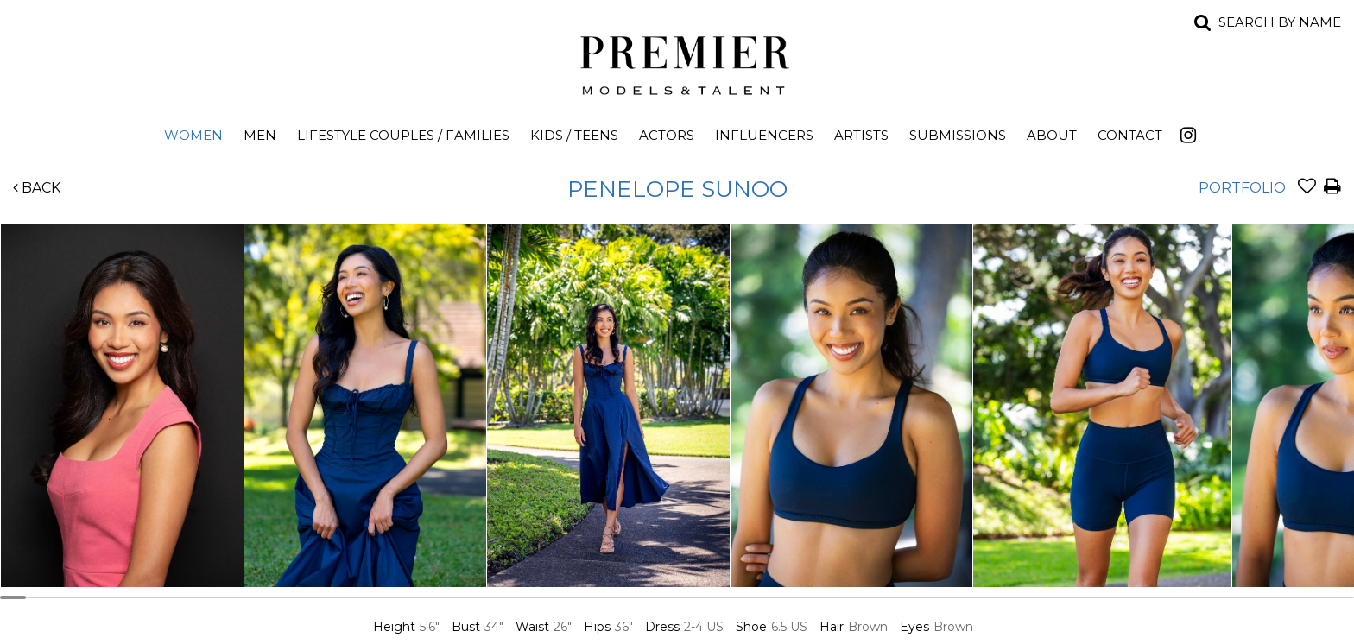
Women (193, 135)
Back (36, 188)
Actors (666, 135)
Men (260, 135)
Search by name (1279, 22)
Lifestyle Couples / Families (403, 135)
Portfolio (1242, 188)
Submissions (957, 135)
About (1052, 135)
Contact (1130, 135)
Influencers (764, 135)
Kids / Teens (574, 135)
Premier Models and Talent (677, 62)
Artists (861, 135)
